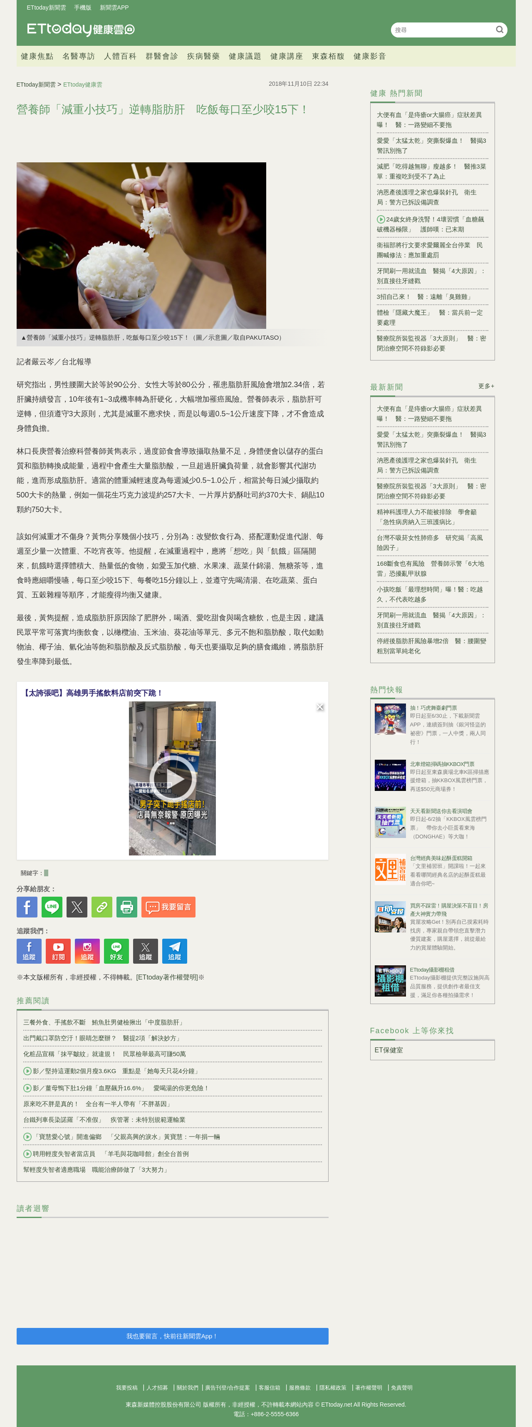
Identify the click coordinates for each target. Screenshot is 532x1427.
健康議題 (245, 56)
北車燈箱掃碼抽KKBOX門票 (442, 764)
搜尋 (500, 29)
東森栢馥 (328, 56)
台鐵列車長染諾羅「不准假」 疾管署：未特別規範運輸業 (104, 1119)
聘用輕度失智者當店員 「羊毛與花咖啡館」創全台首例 (106, 1154)
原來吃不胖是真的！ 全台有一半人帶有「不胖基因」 (98, 1103)
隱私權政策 (332, 1388)
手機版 (83, 7)
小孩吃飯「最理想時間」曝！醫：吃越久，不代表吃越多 (430, 594)
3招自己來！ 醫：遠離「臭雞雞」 (425, 296)
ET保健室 (389, 1050)
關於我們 (187, 1388)
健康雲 (81, 29)
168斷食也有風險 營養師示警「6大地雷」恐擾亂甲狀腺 (430, 568)
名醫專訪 (79, 56)
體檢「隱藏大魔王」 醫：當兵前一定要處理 (430, 317)
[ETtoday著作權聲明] (167, 977)
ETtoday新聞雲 (46, 7)
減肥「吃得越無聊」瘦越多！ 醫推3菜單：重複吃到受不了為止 (431, 171)
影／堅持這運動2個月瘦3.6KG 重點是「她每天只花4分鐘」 (112, 1071)
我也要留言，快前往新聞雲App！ (172, 1336)
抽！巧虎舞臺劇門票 (433, 708)
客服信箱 (269, 1388)
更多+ (486, 386)
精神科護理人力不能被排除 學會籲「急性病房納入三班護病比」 (427, 516)
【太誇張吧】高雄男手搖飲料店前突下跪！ (92, 693)
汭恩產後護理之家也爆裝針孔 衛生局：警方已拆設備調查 (427, 197)
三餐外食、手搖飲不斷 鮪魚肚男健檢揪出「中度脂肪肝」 (104, 1022)
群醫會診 (162, 56)
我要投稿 (127, 1388)
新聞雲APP (114, 7)
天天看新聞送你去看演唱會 (441, 811)
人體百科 (120, 56)
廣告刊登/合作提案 (227, 1388)
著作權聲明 (368, 1388)
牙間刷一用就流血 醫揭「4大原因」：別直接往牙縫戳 (431, 275)
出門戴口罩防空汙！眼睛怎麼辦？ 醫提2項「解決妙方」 (103, 1038)
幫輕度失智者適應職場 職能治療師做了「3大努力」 (96, 1169)
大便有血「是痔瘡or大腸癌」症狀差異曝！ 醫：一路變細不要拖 (429, 119)
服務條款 (300, 1388)
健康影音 (370, 56)
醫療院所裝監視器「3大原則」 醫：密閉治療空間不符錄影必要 (431, 343)
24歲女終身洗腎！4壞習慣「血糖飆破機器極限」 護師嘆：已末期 (430, 224)
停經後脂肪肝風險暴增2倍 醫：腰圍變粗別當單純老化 (431, 645)
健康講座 (287, 56)
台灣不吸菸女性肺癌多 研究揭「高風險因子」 (430, 542)
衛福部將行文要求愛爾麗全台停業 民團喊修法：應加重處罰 (430, 250)
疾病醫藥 (203, 56)
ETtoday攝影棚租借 (432, 970)
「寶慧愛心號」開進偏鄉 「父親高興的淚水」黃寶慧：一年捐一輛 (121, 1137)
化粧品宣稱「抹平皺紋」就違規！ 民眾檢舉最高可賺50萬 (104, 1053)
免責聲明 (402, 1388)
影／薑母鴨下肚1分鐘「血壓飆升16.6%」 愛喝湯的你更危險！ (116, 1088)
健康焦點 (37, 56)
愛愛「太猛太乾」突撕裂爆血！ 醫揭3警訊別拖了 (431, 145)
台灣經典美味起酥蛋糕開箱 (441, 858)
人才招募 (157, 1388)
